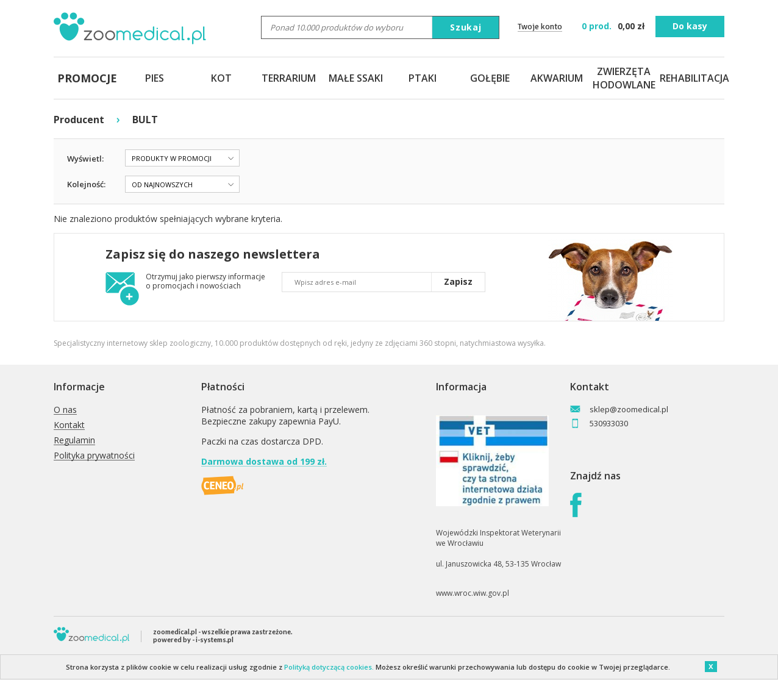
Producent (79, 119)
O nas (65, 410)
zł (614, 26)
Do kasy (690, 26)
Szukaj (466, 27)
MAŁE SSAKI (356, 78)
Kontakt (69, 425)
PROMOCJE (87, 78)
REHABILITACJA (691, 78)
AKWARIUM (556, 78)
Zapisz (458, 281)
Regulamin (74, 440)
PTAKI (423, 78)
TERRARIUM (289, 78)
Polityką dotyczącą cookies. (329, 666)
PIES (154, 78)
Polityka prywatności (94, 455)
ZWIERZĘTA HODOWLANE (624, 78)
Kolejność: (86, 184)
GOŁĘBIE (490, 78)
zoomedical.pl (175, 631)
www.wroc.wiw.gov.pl (472, 593)
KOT (221, 78)
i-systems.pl (215, 639)
